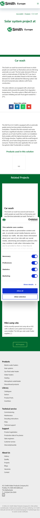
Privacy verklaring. (28, 508)
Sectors (6, 394)
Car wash (9, 208)
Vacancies (7, 469)
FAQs (6, 422)
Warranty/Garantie (10, 445)
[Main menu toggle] (38, 3)
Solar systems (8, 368)
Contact (6, 472)
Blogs (6, 466)
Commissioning (9, 412)
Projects (27, 14)
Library (5, 388)
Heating (6, 378)
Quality (6, 459)
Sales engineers (9, 438)
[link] (19, 162)
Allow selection (20, 297)
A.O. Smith (19, 14)
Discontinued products (11, 384)
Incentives (7, 401)
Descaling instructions (11, 419)
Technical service (9, 409)
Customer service (9, 442)
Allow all (20, 291)
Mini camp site (11, 322)
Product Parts (8, 398)
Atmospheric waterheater (12, 381)
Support (5, 428)
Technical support (10, 425)
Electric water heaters (11, 365)
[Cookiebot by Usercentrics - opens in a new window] (28, 220)
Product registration (10, 432)
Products (6, 361)
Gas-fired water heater (11, 371)
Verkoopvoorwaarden (15, 508)
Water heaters (8, 375)
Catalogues (7, 391)
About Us (6, 452)
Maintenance (8, 415)
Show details (28, 284)
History (6, 456)
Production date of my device (13, 435)
